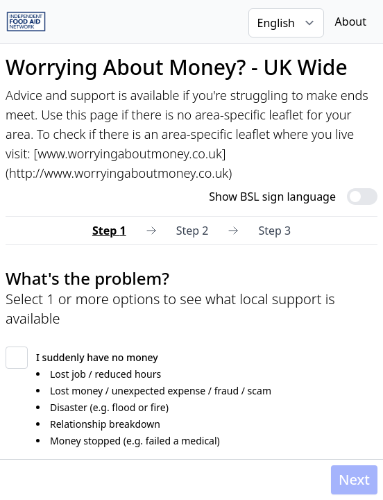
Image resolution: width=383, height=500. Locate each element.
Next (354, 479)
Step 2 (192, 230)
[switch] (362, 196)
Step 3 (274, 230)
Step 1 (109, 230)
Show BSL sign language (272, 196)
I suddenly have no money (97, 357)
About (350, 21)
